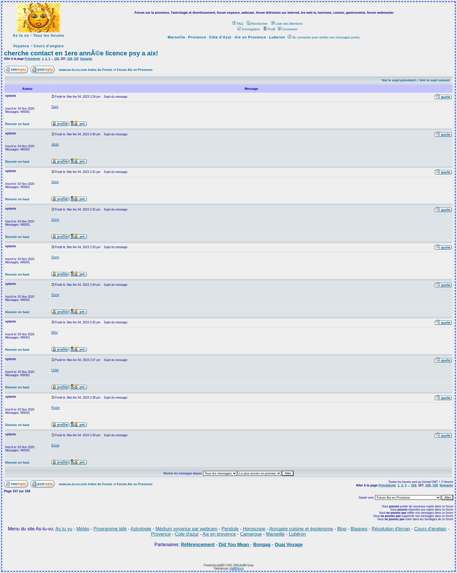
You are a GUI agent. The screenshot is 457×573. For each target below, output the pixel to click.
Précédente (33, 58)
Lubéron (297, 534)
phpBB (220, 565)
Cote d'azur (186, 534)
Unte (55, 370)
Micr (54, 332)
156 (56, 58)
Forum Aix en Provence (134, 69)
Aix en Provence (250, 37)
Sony (55, 220)
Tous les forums (48, 36)
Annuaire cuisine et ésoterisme (301, 528)
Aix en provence (219, 534)
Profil (269, 29)
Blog (342, 528)
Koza (55, 445)
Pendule (230, 528)
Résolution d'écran (391, 528)
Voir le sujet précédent (399, 80)
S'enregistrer (249, 29)
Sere (55, 182)
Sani (54, 107)
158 (69, 58)
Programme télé (110, 528)
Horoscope (254, 528)
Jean (55, 144)
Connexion (288, 29)
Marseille (176, 37)
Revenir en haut (17, 124)
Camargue (251, 534)
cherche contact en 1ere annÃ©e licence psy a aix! (81, 53)
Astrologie (141, 528)
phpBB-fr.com (236, 568)
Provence (197, 37)
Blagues (359, 528)
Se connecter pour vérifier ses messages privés (324, 37)
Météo (82, 528)
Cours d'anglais (49, 46)
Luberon (277, 37)
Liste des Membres (287, 23)
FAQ (237, 23)
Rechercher (257, 23)
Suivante (86, 58)
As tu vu (21, 36)
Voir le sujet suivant (435, 80)
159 (76, 58)
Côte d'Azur (220, 37)
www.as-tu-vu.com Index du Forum (85, 69)
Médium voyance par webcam (186, 528)
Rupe (55, 408)
